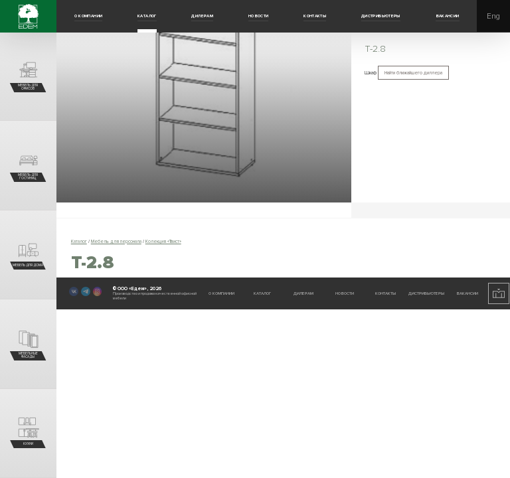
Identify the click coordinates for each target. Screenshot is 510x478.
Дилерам (202, 16)
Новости (258, 16)
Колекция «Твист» (163, 241)
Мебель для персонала (116, 241)
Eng (493, 16)
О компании (88, 16)
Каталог (147, 16)
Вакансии (448, 16)
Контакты (314, 16)
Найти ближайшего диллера (413, 73)
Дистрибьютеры (380, 16)
